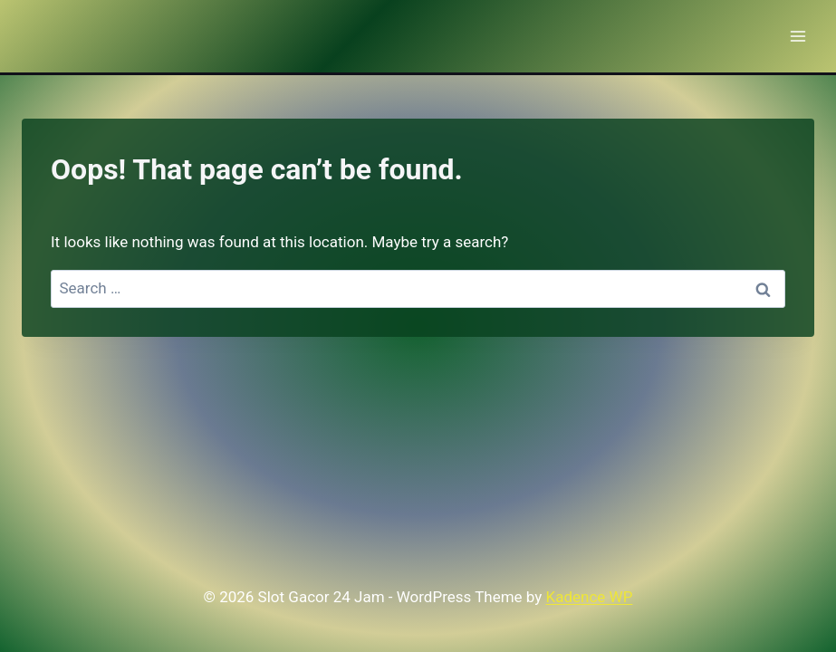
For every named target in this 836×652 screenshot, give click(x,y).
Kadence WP (589, 597)
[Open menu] (797, 36)
